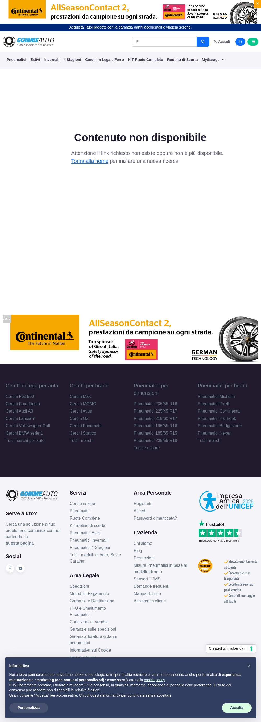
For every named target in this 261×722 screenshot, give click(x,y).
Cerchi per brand (89, 385)
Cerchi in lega (82, 503)
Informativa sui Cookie (90, 650)
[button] (249, 666)
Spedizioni (79, 586)
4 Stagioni (72, 60)
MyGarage (211, 60)
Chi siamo (143, 543)
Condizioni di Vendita (89, 622)
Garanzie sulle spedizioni (93, 629)
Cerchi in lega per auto (32, 385)
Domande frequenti (151, 586)
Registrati (143, 503)
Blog (138, 550)
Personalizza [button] (29, 708)
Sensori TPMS (147, 579)
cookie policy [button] (154, 680)
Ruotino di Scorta (182, 60)
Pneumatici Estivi (86, 533)
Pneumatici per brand (222, 385)
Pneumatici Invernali (88, 540)
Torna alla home (89, 161)
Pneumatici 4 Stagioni (90, 547)
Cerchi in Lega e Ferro (104, 60)
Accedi (140, 511)
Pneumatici (16, 60)
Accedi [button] (221, 42)
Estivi (35, 60)
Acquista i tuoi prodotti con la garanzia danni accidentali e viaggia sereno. (130, 27)
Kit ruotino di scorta (88, 525)
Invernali (52, 60)
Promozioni (144, 558)
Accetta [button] (236, 708)
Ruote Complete (85, 518)
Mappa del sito (147, 593)
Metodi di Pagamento (89, 593)
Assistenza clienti (150, 601)
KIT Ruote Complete (145, 60)
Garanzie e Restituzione (92, 601)
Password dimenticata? (155, 518)
